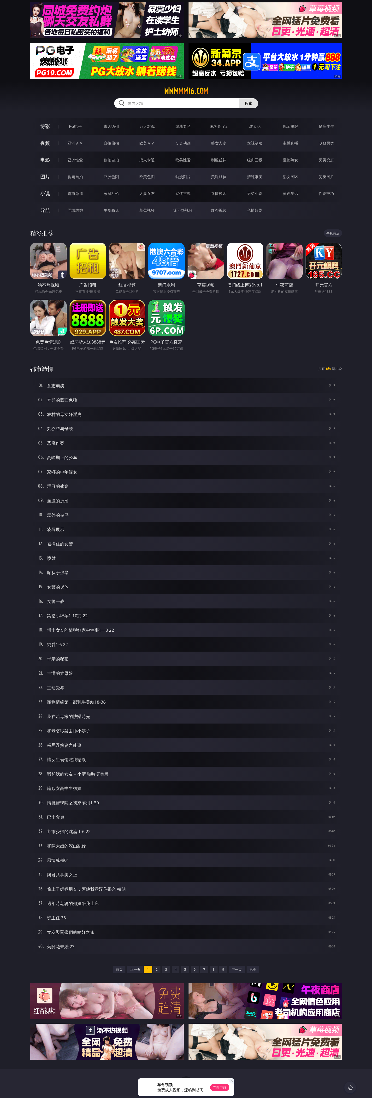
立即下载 (219, 1087)
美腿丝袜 (218, 176)
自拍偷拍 (111, 143)
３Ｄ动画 (183, 143)
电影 (45, 160)
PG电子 (75, 126)
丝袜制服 (254, 143)
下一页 (237, 969)
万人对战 (147, 126)
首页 (119, 969)
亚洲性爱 (75, 160)
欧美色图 (147, 176)
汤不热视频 (183, 210)
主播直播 (290, 143)
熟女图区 (290, 176)
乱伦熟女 (290, 160)
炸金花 (254, 126)
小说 (45, 193)
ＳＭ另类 (326, 143)
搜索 (248, 103)
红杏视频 (218, 210)
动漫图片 (183, 176)
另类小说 (254, 193)
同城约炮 (75, 210)
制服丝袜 (218, 160)
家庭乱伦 (111, 193)
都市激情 (75, 193)
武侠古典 (183, 193)
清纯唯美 (254, 176)
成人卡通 (147, 160)
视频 (45, 143)
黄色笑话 (290, 193)
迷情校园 (218, 193)
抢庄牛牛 (326, 126)
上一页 (135, 969)
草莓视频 (147, 210)
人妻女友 (147, 193)
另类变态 (326, 160)
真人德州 (111, 126)
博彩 (45, 126)
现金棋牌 (290, 126)
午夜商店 (111, 210)
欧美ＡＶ (147, 143)
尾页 (252, 969)
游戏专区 (183, 126)
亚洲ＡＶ (75, 143)
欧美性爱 (183, 160)
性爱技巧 (326, 193)
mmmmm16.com (186, 91)
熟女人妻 (218, 143)
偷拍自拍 (111, 160)
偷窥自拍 (75, 176)
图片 (45, 176)
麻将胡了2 (219, 126)
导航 (45, 210)
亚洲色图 (111, 176)
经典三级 (254, 160)
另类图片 (326, 176)
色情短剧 (254, 210)
